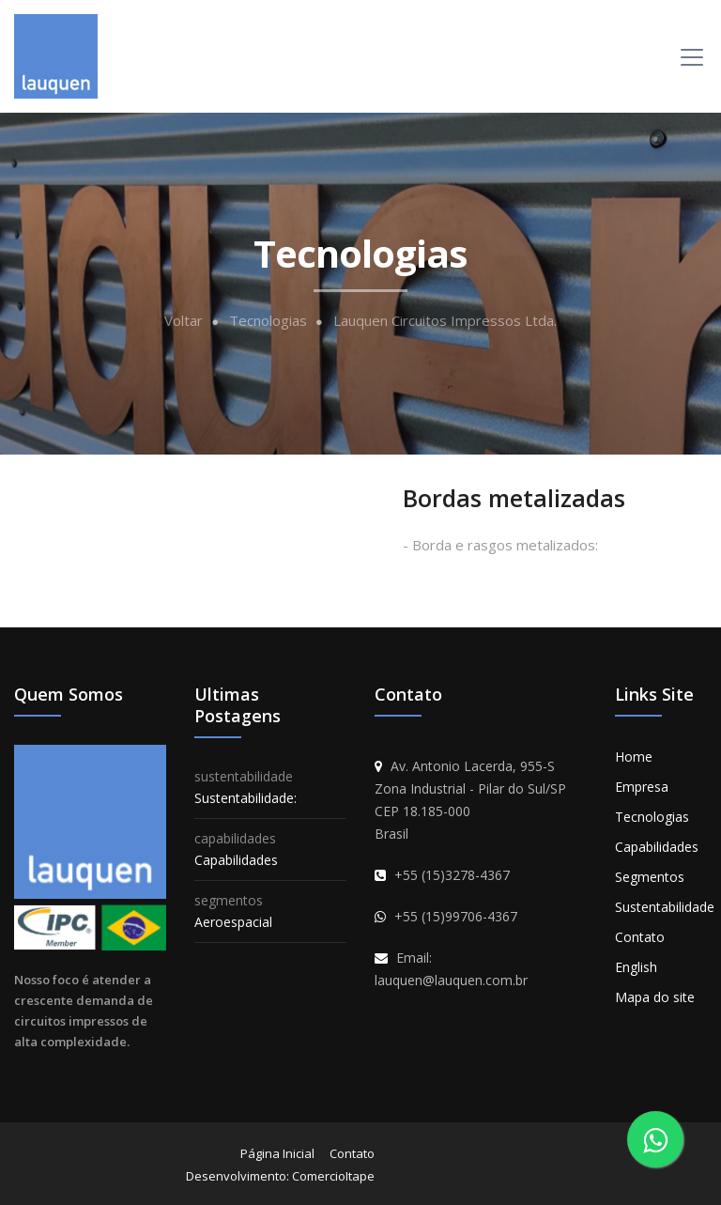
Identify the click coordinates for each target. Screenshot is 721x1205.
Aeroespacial (233, 922)
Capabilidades (236, 860)
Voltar (183, 321)
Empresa (641, 787)
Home (633, 756)
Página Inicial (277, 1153)
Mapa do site (655, 997)
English (636, 967)
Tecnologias (268, 321)
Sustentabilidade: (245, 798)
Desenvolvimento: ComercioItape (280, 1175)
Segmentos (649, 877)
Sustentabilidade (664, 907)
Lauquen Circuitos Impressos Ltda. (445, 321)
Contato (640, 937)
